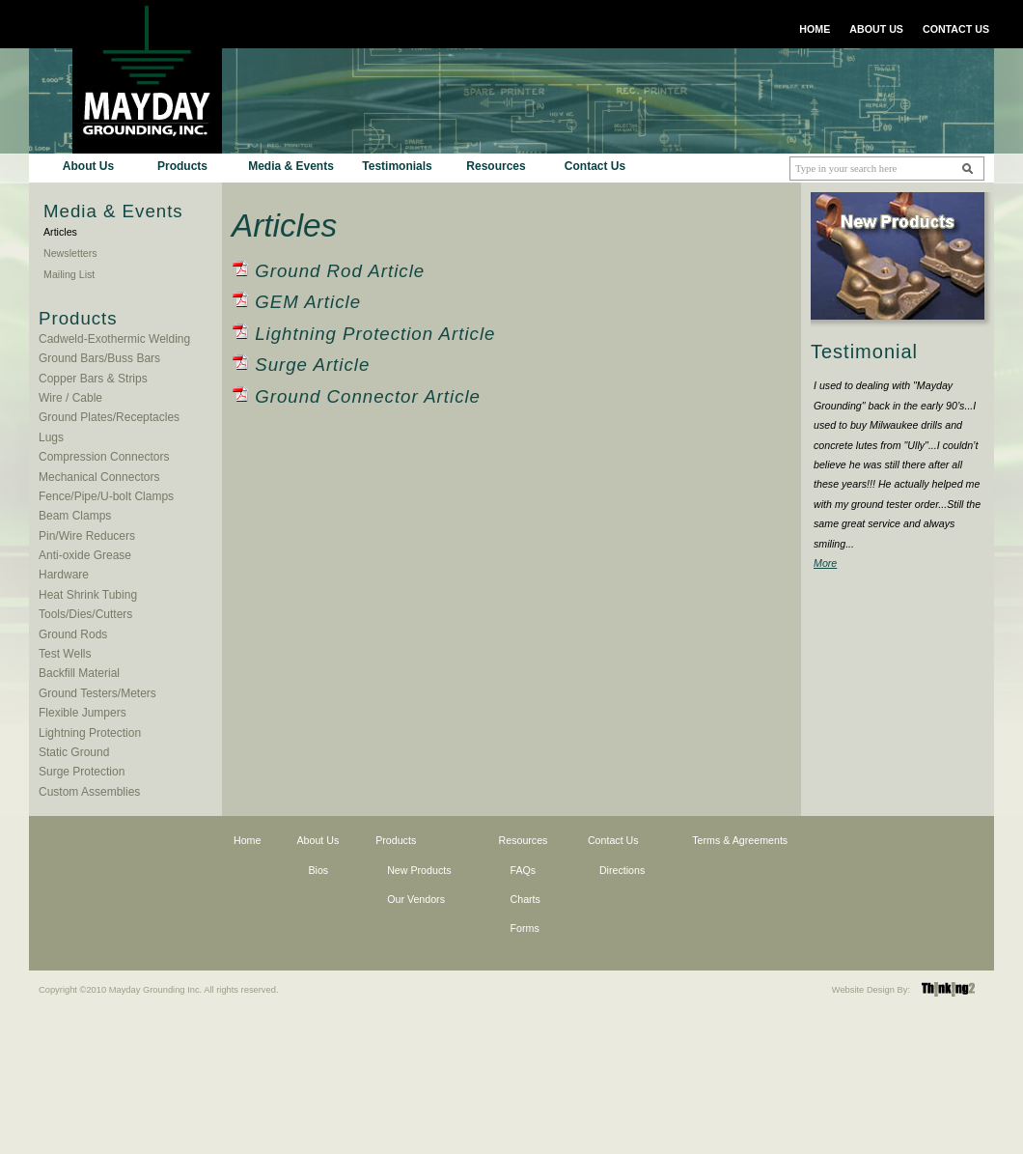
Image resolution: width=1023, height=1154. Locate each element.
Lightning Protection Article (375, 334)
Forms (525, 928)
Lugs (51, 437)
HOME (814, 29)
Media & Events (291, 166)
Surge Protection (81, 771)
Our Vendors (416, 899)
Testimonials (396, 166)
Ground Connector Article (368, 396)
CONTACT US (956, 29)
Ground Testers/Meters (97, 693)
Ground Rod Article (340, 271)
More (825, 563)
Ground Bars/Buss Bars (99, 358)
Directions (622, 870)
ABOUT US (876, 29)
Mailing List (69, 274)
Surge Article (312, 364)
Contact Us (595, 166)
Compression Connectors (104, 457)
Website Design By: (871, 990)
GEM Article (308, 302)
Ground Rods (73, 634)
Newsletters (70, 253)
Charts (525, 899)
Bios (318, 870)
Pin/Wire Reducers (87, 536)
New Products (419, 870)
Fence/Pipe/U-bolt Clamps (106, 496)
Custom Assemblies (89, 792)
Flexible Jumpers (82, 712)
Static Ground (74, 752)
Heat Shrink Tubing (88, 595)
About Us (88, 166)
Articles (60, 232)
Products (182, 166)
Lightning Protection (90, 733)
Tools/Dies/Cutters (85, 614)
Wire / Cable (70, 398)
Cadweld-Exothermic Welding (114, 339)
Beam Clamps (75, 515)
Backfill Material (79, 673)
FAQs (524, 870)
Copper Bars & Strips (93, 378)
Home (247, 840)
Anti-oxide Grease (85, 555)
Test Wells (65, 654)
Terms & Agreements (740, 840)
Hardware (64, 574)
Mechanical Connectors (99, 477)
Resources (495, 166)
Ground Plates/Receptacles (109, 417)
